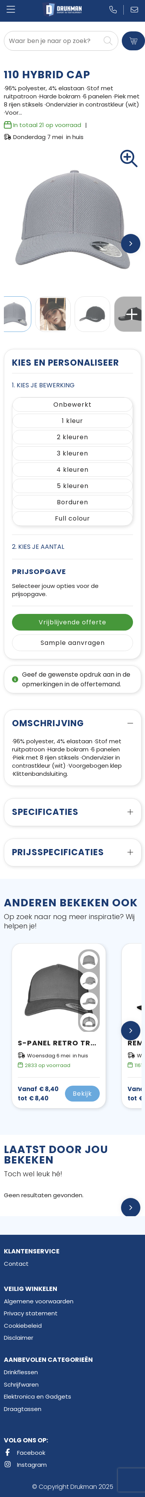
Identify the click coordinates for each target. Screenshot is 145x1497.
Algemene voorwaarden (38, 1301)
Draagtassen (22, 1409)
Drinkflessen (21, 1372)
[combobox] (52, 41)
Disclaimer (18, 1338)
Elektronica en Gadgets (37, 1396)
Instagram (25, 1465)
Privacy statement (31, 1313)
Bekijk (82, 1093)
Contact (16, 1264)
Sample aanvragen (73, 642)
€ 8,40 (38, 1093)
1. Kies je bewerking (43, 385)
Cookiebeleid (23, 1326)
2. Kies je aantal (38, 547)
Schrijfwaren (21, 1384)
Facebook (24, 1453)
